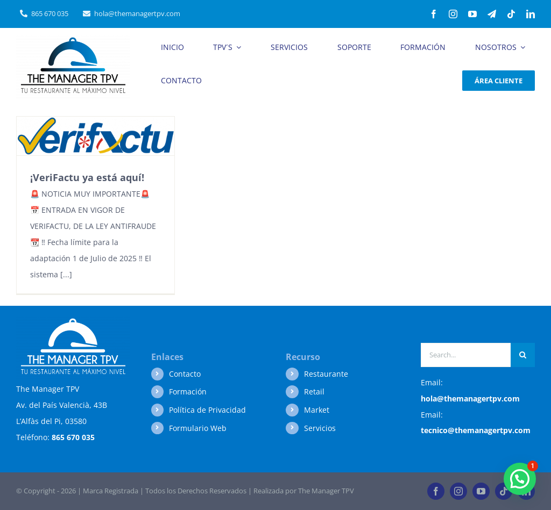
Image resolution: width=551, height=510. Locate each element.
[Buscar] (523, 355)
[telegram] (492, 14)
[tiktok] (511, 14)
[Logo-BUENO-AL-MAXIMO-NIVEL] (73, 39)
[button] (520, 479)
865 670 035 (73, 437)
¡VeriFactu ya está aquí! (87, 177)
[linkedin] (530, 14)
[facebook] (433, 14)
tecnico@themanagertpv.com (476, 430)
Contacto (185, 374)
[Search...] (466, 355)
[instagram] (453, 14)
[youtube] (472, 14)
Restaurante (326, 374)
